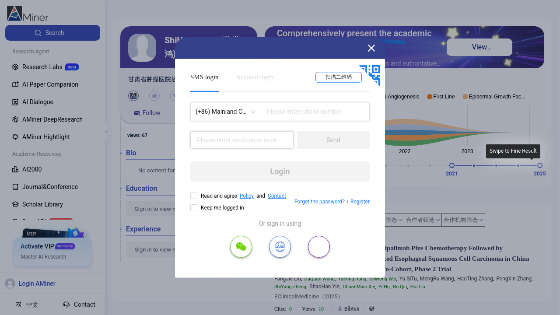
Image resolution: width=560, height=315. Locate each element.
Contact (277, 196)
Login (280, 171)
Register (360, 202)
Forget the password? (319, 202)
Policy (247, 196)
